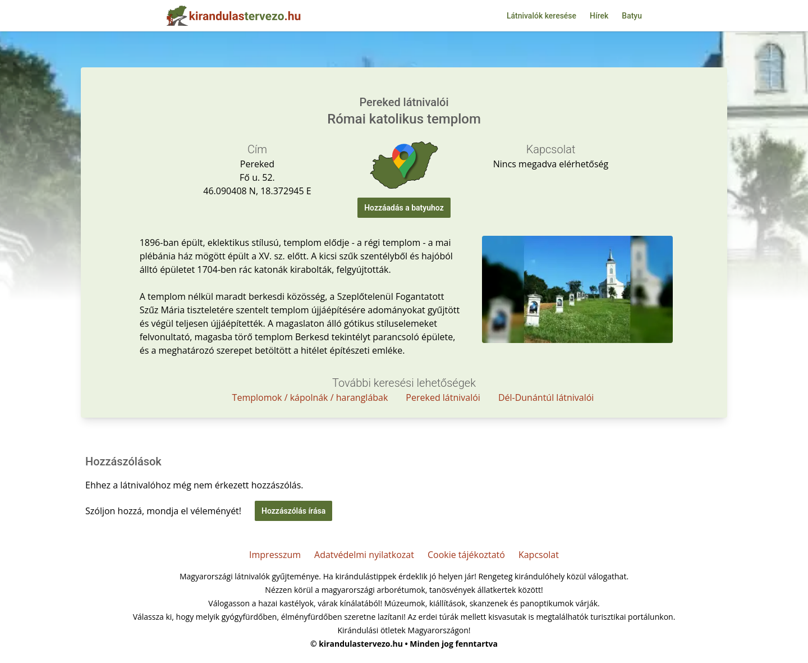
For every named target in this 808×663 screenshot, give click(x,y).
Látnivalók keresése (541, 15)
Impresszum (275, 554)
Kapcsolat (538, 554)
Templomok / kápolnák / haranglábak (310, 397)
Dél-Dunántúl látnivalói (546, 397)
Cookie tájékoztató (466, 554)
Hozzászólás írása (293, 510)
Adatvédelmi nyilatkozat (364, 554)
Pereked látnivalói (443, 397)
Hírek (599, 15)
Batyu (632, 15)
